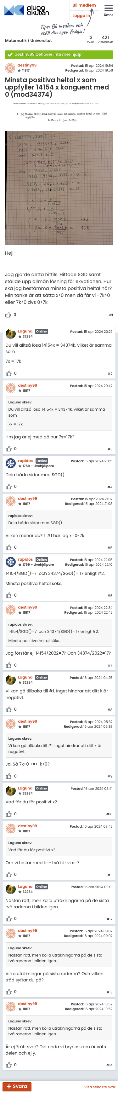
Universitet (41, 40)
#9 (110, 776)
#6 (109, 596)
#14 (109, 1065)
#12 (110, 919)
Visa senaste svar (99, 1087)
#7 (110, 665)
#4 (110, 487)
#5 (110, 548)
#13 (110, 992)
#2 (110, 374)
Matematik (16, 40)
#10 (109, 814)
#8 (110, 710)
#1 (111, 315)
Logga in (81, 16)
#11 (109, 875)
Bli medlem (84, 5)
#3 (110, 449)
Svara (20, 1087)
